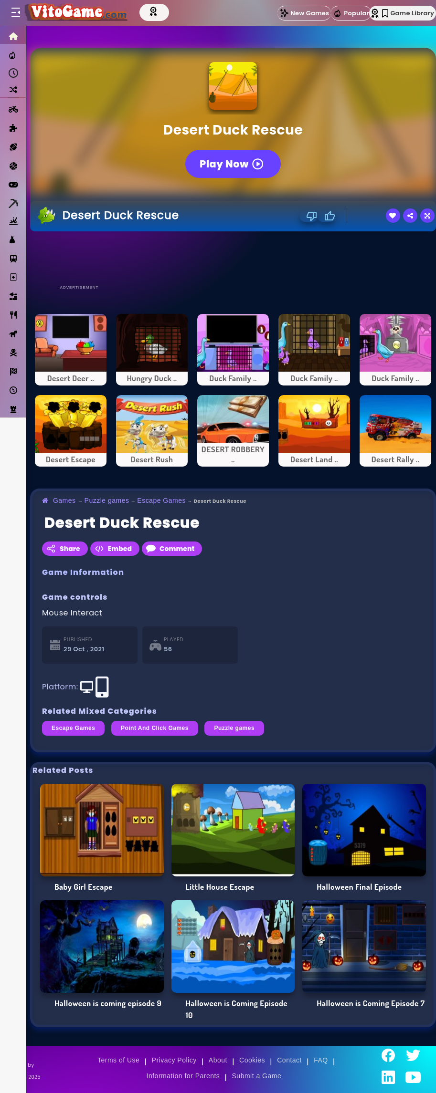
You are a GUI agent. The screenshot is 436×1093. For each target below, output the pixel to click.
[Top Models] (161, 11)
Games (64, 500)
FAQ (321, 1060)
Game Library (408, 13)
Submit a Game (257, 1076)
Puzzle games (107, 500)
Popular (351, 13)
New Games (304, 13)
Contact (289, 1060)
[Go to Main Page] (78, 13)
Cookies (252, 1060)
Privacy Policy (174, 1060)
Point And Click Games (155, 728)
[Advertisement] (233, 257)
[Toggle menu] (15, 13)
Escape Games (161, 500)
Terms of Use (118, 1060)
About (218, 1060)
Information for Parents (183, 1076)
